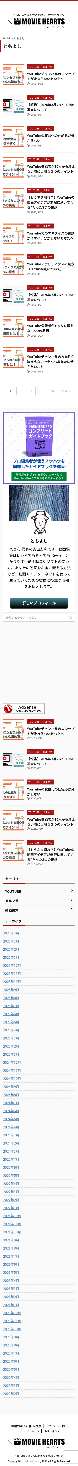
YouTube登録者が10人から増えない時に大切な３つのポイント (51, 169)
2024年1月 (11, 1151)
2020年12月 (12, 1312)
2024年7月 (11, 1102)
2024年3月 (11, 1134)
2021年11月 (12, 1223)
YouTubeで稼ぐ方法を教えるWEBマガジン (39, 1455)
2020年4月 (11, 1377)
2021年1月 (11, 1304)
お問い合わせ (52, 1431)
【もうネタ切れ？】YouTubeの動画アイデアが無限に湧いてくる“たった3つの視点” (50, 202)
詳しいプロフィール (39, 602)
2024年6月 (11, 1110)
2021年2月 (11, 1296)
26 (52, 391)
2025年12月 (12, 965)
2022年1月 (11, 1207)
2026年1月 (11, 957)
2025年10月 (12, 981)
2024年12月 (12, 1062)
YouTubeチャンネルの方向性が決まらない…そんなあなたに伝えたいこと (50, 361)
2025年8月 (11, 997)
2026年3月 (11, 941)
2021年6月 (11, 1264)
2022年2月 (11, 1199)
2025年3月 (11, 1038)
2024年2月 (11, 1143)
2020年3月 (11, 1385)
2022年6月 (11, 1167)
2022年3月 (11, 1191)
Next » (65, 391)
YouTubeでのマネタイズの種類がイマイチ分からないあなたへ (50, 236)
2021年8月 (11, 1248)
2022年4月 (11, 1183)
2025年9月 (11, 989)
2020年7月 (11, 1353)
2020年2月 (11, 1393)
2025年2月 (11, 1046)
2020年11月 (12, 1320)
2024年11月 (12, 1070)
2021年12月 (12, 1215)
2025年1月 (11, 1054)
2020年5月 (11, 1369)
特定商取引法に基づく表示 (26, 1426)
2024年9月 (11, 1086)
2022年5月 (11, 1175)
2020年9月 (11, 1336)
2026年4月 (11, 933)
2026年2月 (11, 949)
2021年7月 (11, 1256)
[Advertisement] (39, 662)
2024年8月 (11, 1094)
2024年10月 (12, 1078)
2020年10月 (12, 1328)
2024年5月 (11, 1118)
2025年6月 (11, 1013)
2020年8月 (11, 1345)
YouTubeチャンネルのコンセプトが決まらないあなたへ (50, 76)
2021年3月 (11, 1288)
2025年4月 (11, 1029)
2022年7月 (11, 1159)
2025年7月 (11, 1005)
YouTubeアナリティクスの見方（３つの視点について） (50, 266)
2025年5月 (11, 1021)
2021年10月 (12, 1231)
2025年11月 (12, 973)
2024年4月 (11, 1126)
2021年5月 (11, 1272)
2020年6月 (11, 1361)
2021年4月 (11, 1280)
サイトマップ (31, 1431)
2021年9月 (11, 1240)
